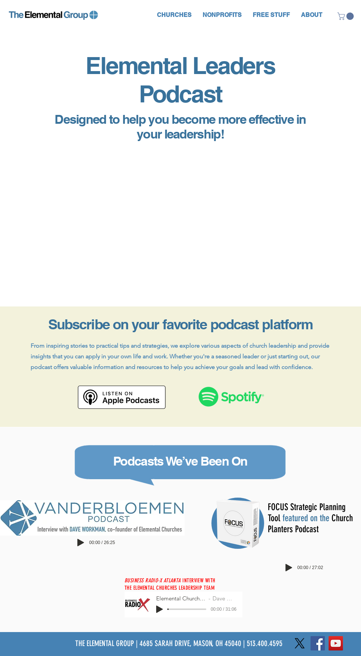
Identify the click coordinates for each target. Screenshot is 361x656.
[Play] (80, 542)
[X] (299, 643)
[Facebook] (318, 643)
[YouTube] (336, 643)
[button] (174, 15)
